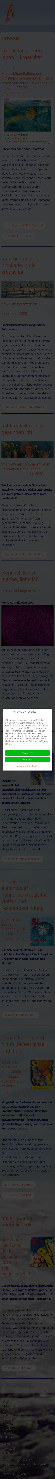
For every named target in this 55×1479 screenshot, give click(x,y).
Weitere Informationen (27, 766)
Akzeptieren (27, 753)
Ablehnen (27, 760)
